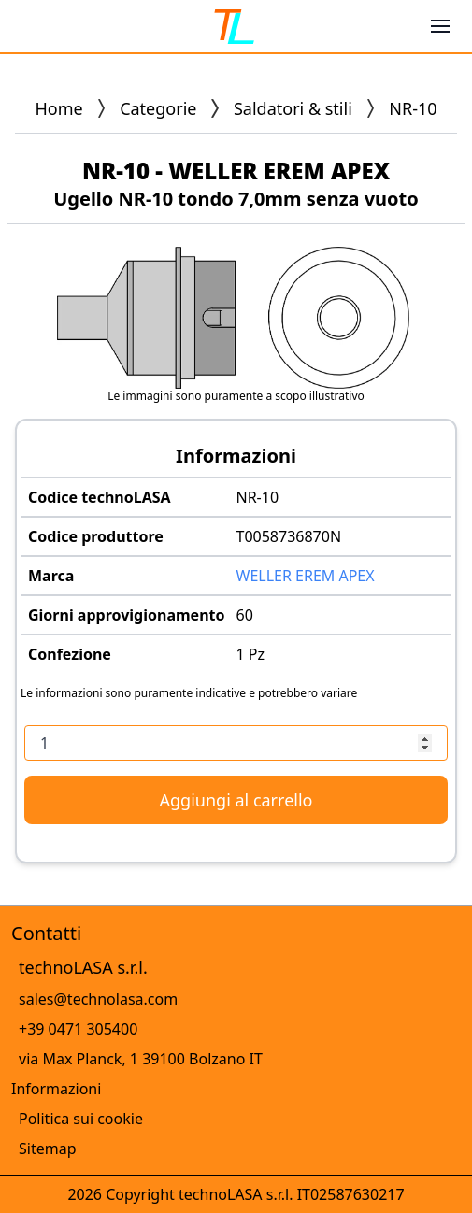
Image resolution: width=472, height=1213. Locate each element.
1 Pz (250, 654)
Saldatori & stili (293, 108)
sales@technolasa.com (98, 999)
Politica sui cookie (81, 1118)
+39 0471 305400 (78, 1029)
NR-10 (257, 497)
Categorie (158, 108)
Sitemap (48, 1148)
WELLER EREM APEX (305, 575)
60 (244, 615)
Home (58, 108)
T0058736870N (289, 536)
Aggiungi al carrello (236, 800)
